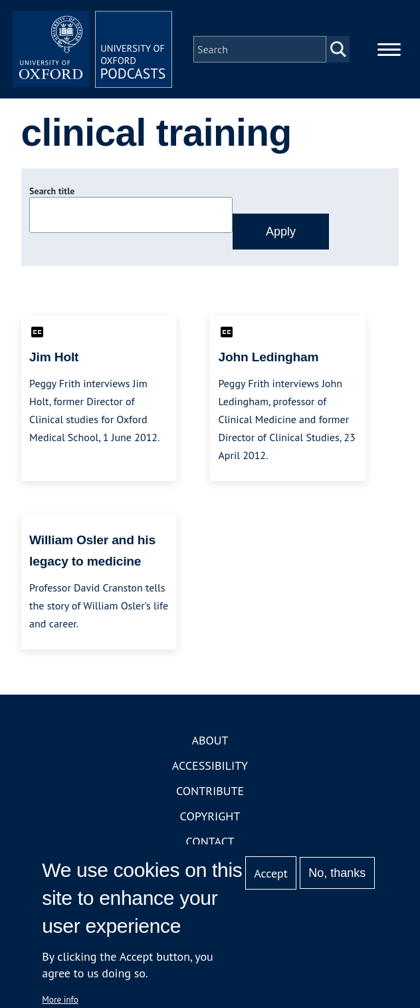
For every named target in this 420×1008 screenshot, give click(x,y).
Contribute (210, 790)
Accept (271, 873)
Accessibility (210, 765)
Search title (51, 191)
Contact (210, 841)
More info (60, 999)
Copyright (210, 816)
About (209, 740)
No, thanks (337, 873)
